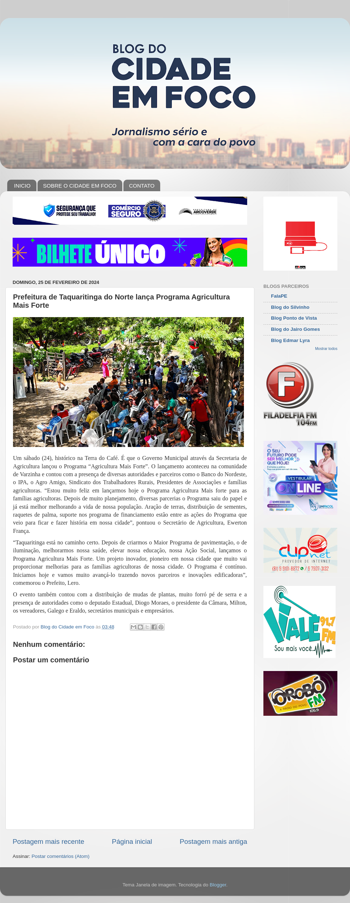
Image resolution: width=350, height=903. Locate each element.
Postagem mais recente (48, 841)
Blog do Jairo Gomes (295, 329)
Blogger (218, 884)
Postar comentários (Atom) (61, 856)
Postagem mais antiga (213, 841)
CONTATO (141, 186)
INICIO (22, 186)
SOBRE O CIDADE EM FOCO (79, 186)
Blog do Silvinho (290, 307)
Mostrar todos (326, 349)
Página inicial (132, 841)
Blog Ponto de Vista (294, 318)
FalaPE (279, 296)
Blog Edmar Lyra (290, 340)
